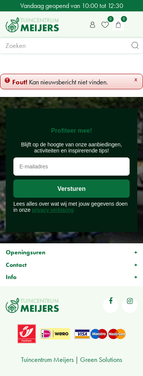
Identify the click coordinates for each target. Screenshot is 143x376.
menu (133, 24)
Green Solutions (101, 359)
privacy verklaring (53, 210)
